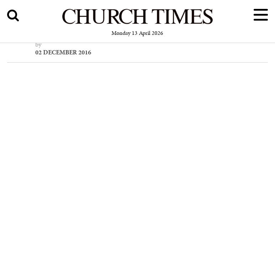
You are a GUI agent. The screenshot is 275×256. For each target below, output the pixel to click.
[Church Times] (137, 23)
